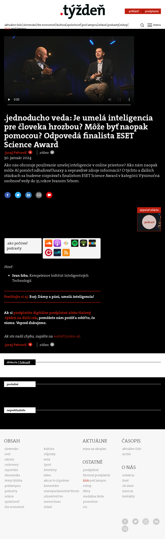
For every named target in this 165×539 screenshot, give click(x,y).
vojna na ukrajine (94, 449)
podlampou (13, 486)
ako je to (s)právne (56, 480)
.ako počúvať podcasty (17, 246)
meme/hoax (52, 502)
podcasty (113, 25)
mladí (48, 507)
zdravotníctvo (53, 496)
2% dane (128, 486)
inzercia (127, 491)
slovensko (29, 25)
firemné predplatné (96, 475)
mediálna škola (93, 496)
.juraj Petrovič (16, 152)
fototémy (50, 470)
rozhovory (11, 465)
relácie (102, 25)
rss (85, 507)
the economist (46, 25)
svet (8, 454)
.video (44, 152)
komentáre (51, 486)
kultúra (61, 25)
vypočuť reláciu (149, 210)
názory (9, 459)
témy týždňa (13, 480)
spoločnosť (74, 25)
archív (126, 454)
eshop (124, 25)
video (47, 475)
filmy (86, 491)
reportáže (11, 470)
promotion (90, 502)
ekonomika (12, 475)
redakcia (128, 475)
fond (125, 480)
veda (47, 459)
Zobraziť (25, 362)
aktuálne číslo (13, 25)
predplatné (91, 470)
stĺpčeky (49, 454)
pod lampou (89, 25)
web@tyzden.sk (66, 336)
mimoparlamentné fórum (61, 491)
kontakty (128, 496)
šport (47, 465)
